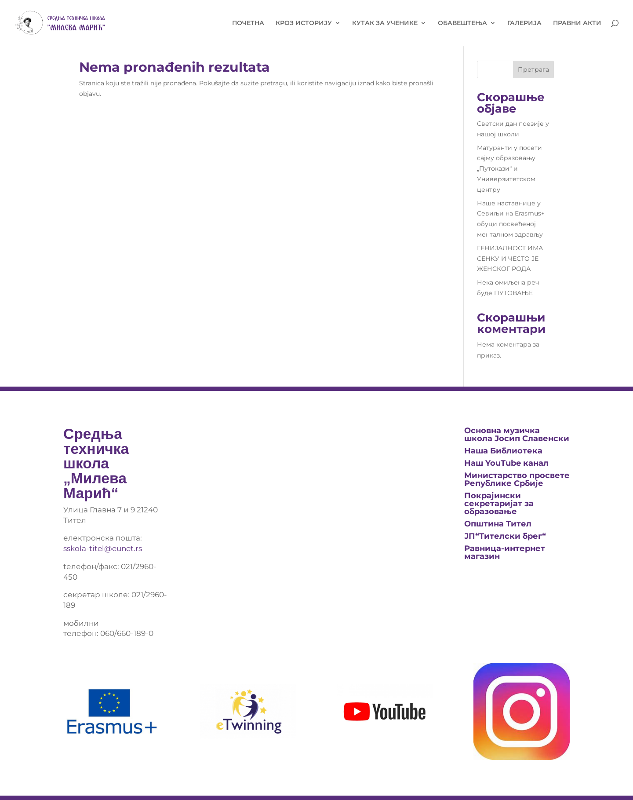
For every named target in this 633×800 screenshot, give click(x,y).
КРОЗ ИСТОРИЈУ (304, 23)
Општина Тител (497, 524)
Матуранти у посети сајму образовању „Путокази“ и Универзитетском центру (509, 169)
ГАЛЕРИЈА (524, 23)
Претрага (533, 69)
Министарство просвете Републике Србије (517, 479)
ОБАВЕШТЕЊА (462, 23)
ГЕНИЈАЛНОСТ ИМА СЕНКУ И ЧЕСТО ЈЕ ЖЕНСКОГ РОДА (510, 258)
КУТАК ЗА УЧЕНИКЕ (385, 23)
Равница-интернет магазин (504, 552)
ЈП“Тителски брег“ (505, 536)
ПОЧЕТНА (248, 23)
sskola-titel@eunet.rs (102, 548)
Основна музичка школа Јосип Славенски (516, 434)
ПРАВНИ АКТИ (577, 23)
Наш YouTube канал (506, 463)
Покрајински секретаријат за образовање (499, 503)
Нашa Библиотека (503, 451)
